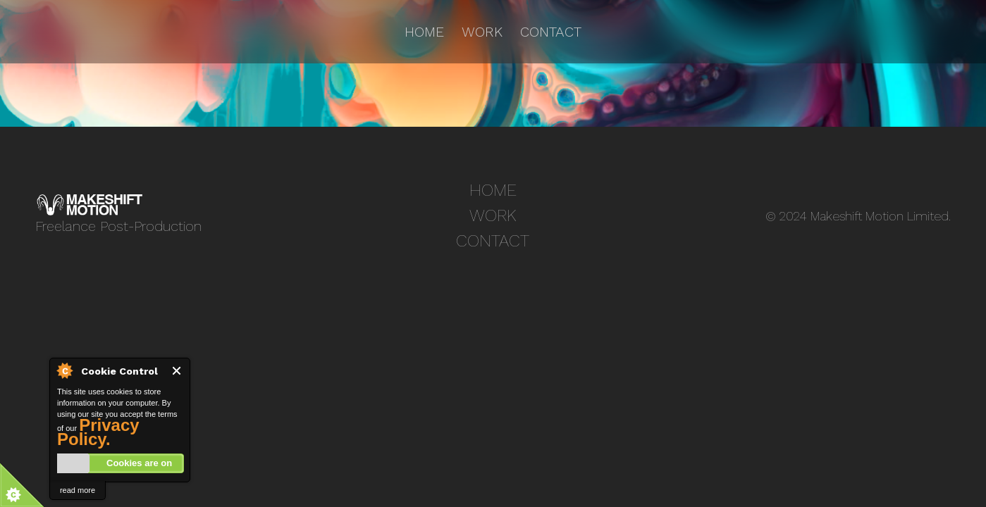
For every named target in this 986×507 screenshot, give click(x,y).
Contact (550, 31)
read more (77, 490)
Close (177, 370)
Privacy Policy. (98, 432)
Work (482, 31)
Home (424, 31)
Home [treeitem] (493, 190)
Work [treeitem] (492, 215)
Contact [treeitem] (492, 241)
